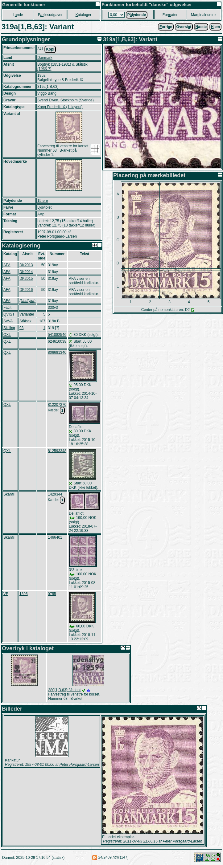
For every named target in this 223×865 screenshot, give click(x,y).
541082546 (57, 335)
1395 (23, 594)
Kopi (50, 49)
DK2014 (26, 272)
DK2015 (26, 278)
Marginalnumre (203, 15)
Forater (170, 15)
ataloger (83, 15)
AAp (40, 214)
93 (21, 328)
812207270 (57, 404)
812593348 (57, 451)
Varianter (26, 314)
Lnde (18, 15)
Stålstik (25, 321)
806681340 (57, 352)
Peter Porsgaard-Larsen (57, 236)
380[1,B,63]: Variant (64, 690)
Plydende (136, 15)
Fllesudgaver (50, 15)
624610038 (57, 341)
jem (215, 27)
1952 (41, 75)
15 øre (42, 200)
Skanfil (8, 494)
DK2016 (26, 290)
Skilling (9, 328)
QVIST (8, 314)
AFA (6, 265)
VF (5, 594)
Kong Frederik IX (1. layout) (60, 107)
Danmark (44, 57)
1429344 (55, 494)
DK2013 (26, 265)
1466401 (55, 537)
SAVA (8, 321)
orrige (165, 27)
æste (201, 27)
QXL (7, 335)
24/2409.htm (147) (113, 857)
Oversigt (184, 27)
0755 (52, 594)
